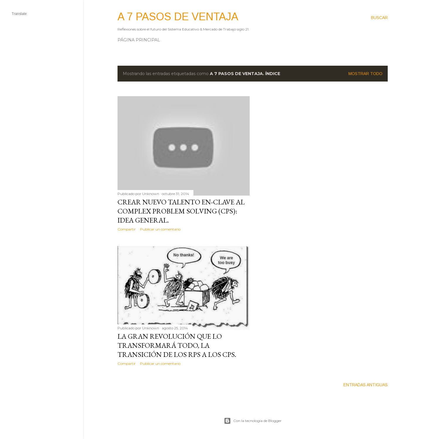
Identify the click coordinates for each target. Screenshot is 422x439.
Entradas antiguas (365, 384)
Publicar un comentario (160, 229)
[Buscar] (379, 18)
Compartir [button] (127, 229)
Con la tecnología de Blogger (253, 420)
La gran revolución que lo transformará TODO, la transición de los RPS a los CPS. (177, 345)
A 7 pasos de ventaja (178, 17)
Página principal (139, 40)
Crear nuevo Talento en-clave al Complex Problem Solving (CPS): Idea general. (181, 211)
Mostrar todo (365, 73)
